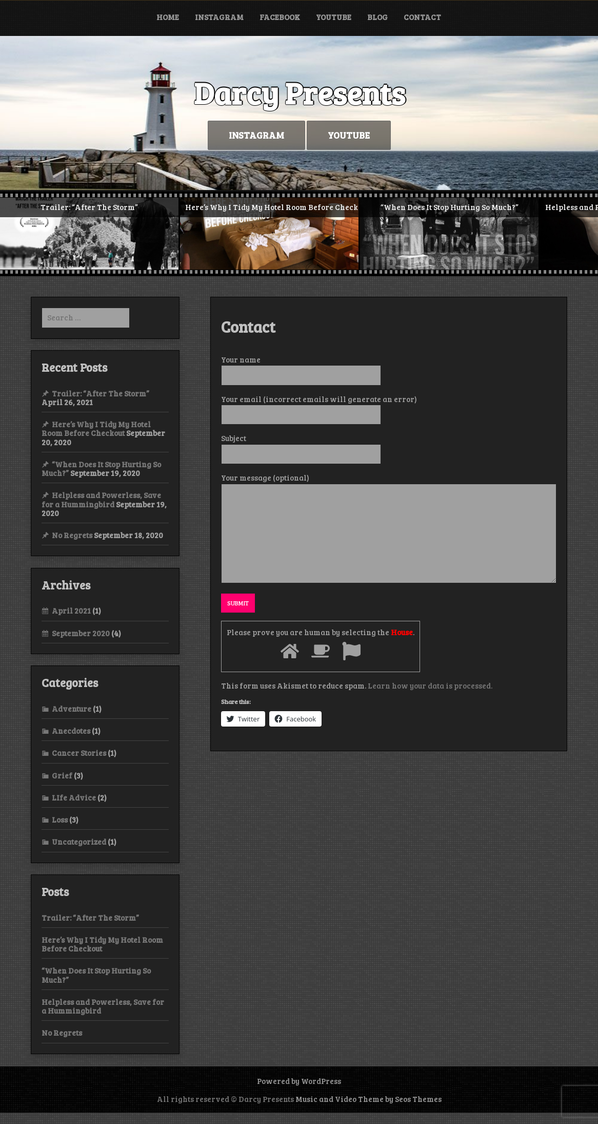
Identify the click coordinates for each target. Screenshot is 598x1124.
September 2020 (81, 633)
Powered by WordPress (299, 1081)
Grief (62, 775)
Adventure (71, 708)
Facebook (280, 17)
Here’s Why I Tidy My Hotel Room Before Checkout (96, 428)
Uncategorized (79, 841)
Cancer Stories (79, 753)
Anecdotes (71, 731)
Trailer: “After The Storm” (100, 393)
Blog (377, 17)
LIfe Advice (74, 797)
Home (167, 17)
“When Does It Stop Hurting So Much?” (96, 974)
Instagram (219, 17)
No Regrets (72, 535)
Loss (60, 819)
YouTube (333, 17)
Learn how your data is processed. (430, 685)
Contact (422, 17)
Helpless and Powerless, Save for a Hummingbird (101, 499)
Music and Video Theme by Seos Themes (368, 1099)
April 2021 (71, 610)
